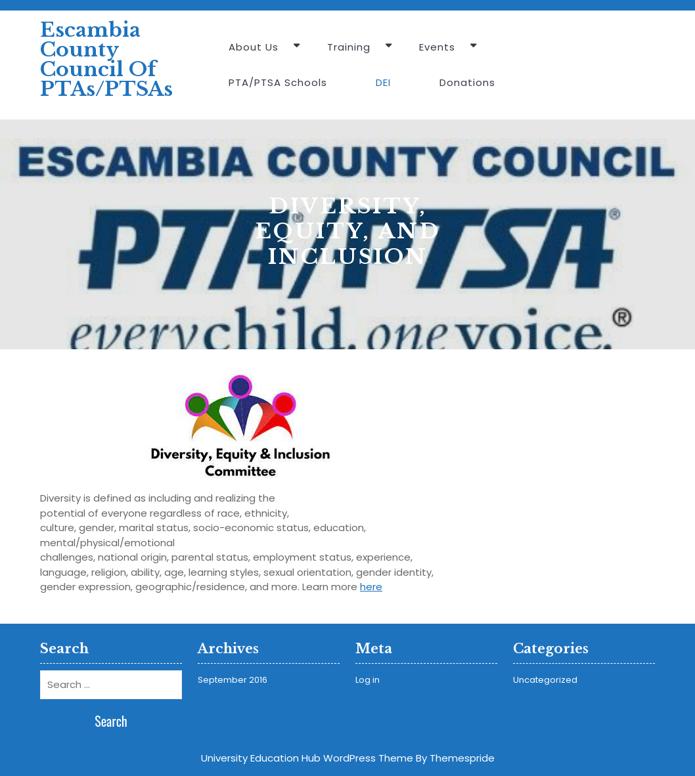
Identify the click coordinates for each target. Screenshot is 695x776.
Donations (467, 82)
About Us (254, 47)
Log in (367, 680)
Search (111, 721)
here (371, 586)
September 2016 (232, 680)
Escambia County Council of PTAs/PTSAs (106, 59)
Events (437, 47)
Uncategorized (545, 680)
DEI (383, 82)
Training (348, 47)
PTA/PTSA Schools (278, 82)
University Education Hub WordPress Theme (307, 758)
